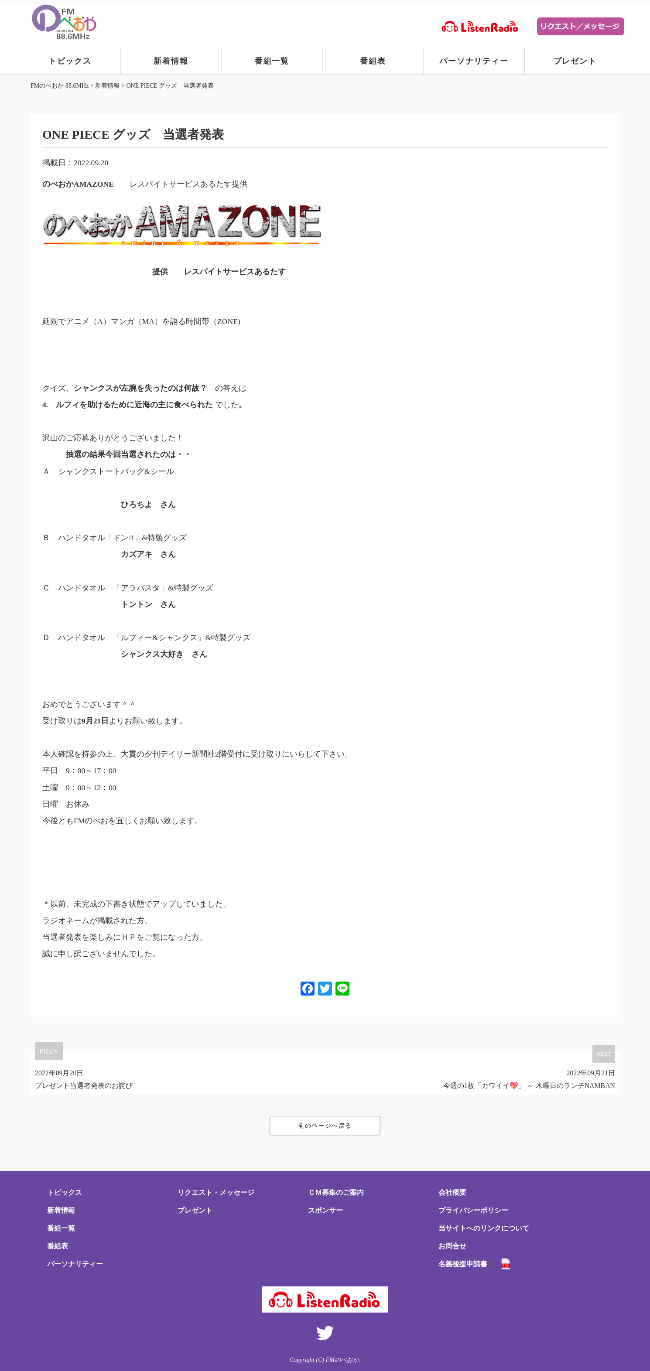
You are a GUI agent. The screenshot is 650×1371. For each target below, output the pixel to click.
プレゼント (575, 61)
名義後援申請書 (462, 1264)
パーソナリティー (473, 61)
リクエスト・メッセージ (216, 1192)
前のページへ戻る (325, 1125)
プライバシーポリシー (473, 1210)
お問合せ (452, 1246)
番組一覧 (272, 61)
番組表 (373, 61)
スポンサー (325, 1210)
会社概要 (452, 1192)
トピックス (70, 61)
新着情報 (171, 61)
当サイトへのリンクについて (483, 1228)
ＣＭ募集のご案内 (336, 1192)
